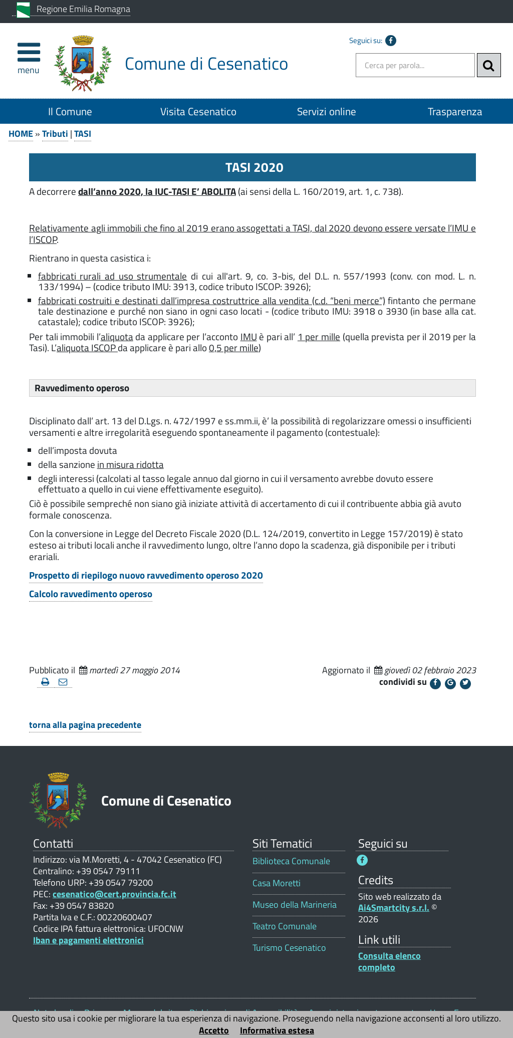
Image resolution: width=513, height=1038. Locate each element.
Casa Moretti (276, 883)
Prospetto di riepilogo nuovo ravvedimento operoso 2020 (146, 575)
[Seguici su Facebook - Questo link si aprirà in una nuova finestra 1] (362, 860)
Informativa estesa (277, 1030)
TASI (82, 133)
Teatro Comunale (284, 926)
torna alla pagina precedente (85, 724)
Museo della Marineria (294, 904)
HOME (21, 133)
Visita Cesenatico (198, 111)
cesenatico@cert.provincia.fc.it (114, 894)
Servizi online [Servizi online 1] (326, 111)
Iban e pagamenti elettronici (88, 940)
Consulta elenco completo (389, 961)
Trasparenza (455, 111)
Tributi (55, 133)
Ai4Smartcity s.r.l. (393, 907)
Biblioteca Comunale (291, 861)
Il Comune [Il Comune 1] (70, 111)
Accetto (214, 1030)
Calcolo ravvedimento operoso (90, 594)
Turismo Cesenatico (289, 947)
